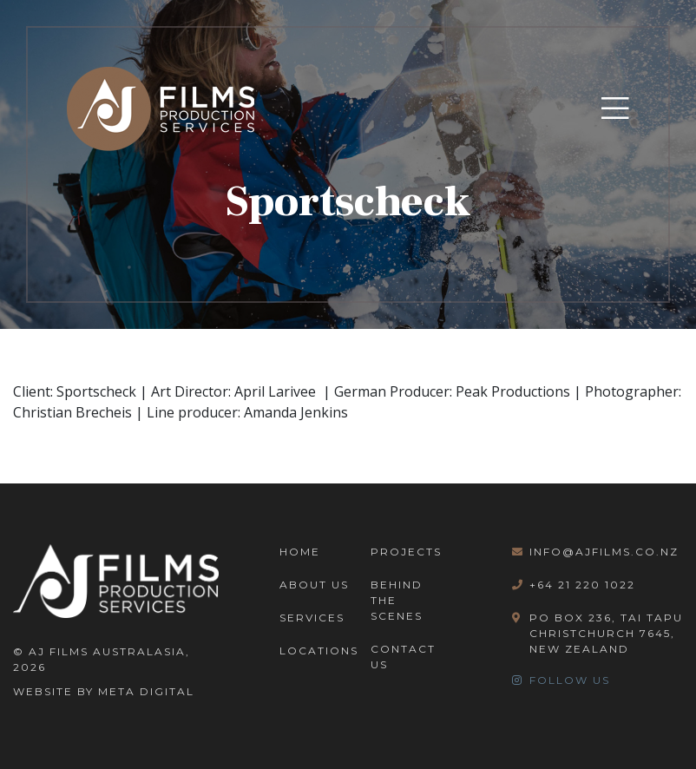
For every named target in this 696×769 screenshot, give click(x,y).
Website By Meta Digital (103, 691)
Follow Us (561, 680)
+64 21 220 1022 (573, 584)
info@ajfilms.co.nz (595, 551)
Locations (318, 650)
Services (312, 617)
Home (299, 551)
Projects (406, 551)
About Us (314, 584)
